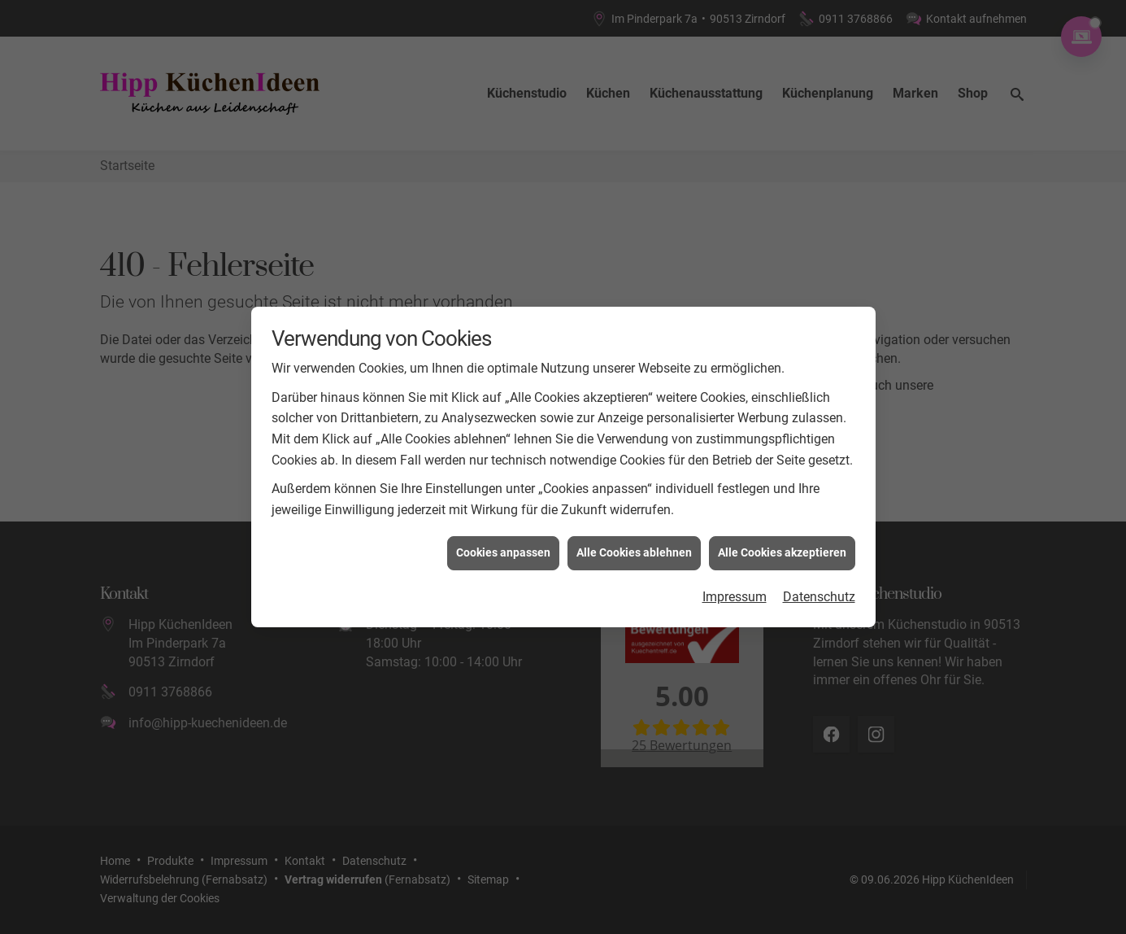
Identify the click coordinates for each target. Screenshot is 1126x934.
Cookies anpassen (503, 545)
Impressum (734, 590)
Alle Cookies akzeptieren (782, 545)
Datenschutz (819, 590)
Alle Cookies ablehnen (634, 545)
